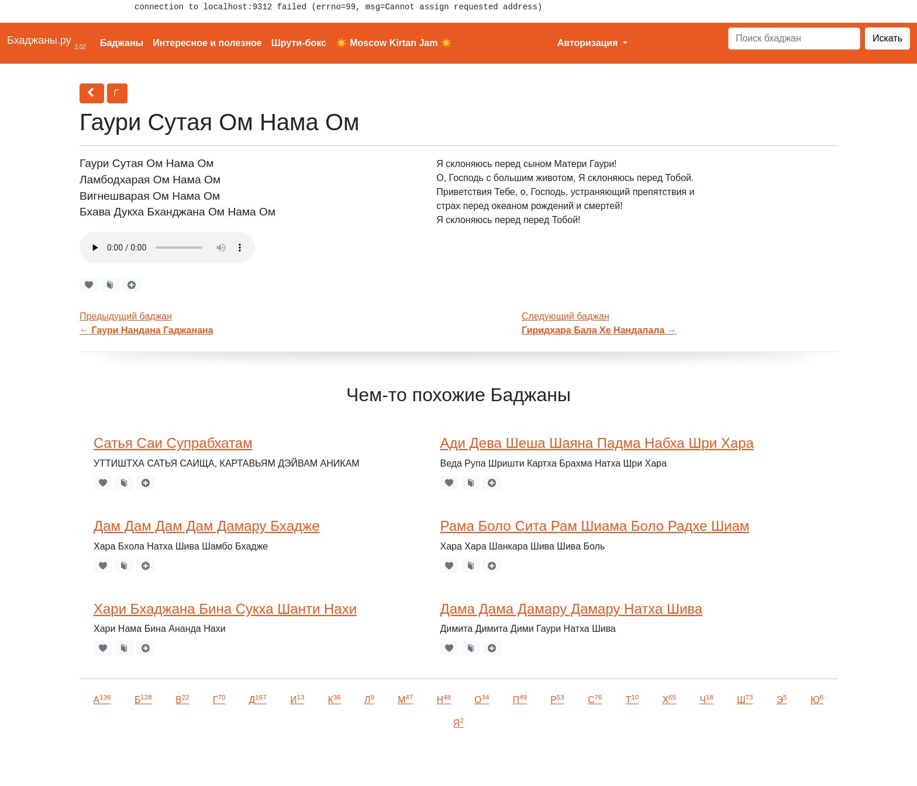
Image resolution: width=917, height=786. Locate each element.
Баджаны (121, 43)
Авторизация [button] (588, 43)
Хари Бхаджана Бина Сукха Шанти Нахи (225, 609)
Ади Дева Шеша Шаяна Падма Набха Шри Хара (596, 443)
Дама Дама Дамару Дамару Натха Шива (571, 609)
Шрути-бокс (298, 43)
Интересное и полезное (207, 43)
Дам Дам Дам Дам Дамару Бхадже (207, 526)
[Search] (794, 38)
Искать (887, 38)
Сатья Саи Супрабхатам (173, 443)
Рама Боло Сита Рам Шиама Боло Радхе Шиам (594, 526)
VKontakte (143, 761)
